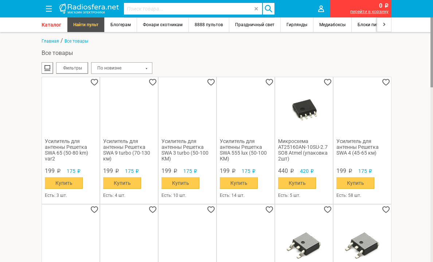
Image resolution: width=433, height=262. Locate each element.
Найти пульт (85, 24)
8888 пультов (209, 24)
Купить (64, 183)
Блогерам (120, 24)
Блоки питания (373, 24)
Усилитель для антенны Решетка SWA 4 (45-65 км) (357, 147)
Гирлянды (296, 24)
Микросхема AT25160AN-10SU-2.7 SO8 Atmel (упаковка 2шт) (303, 150)
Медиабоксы (332, 24)
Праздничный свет (254, 24)
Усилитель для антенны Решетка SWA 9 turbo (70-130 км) (126, 150)
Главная (50, 41)
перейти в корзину (369, 11)
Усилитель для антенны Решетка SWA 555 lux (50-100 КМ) (243, 150)
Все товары (76, 41)
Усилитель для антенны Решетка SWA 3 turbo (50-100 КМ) (184, 150)
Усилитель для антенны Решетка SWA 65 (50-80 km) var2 (66, 150)
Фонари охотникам (163, 24)
